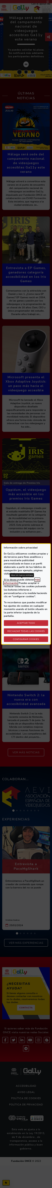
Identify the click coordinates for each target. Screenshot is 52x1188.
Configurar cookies (30, 639)
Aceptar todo (26, 623)
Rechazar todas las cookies (26, 631)
